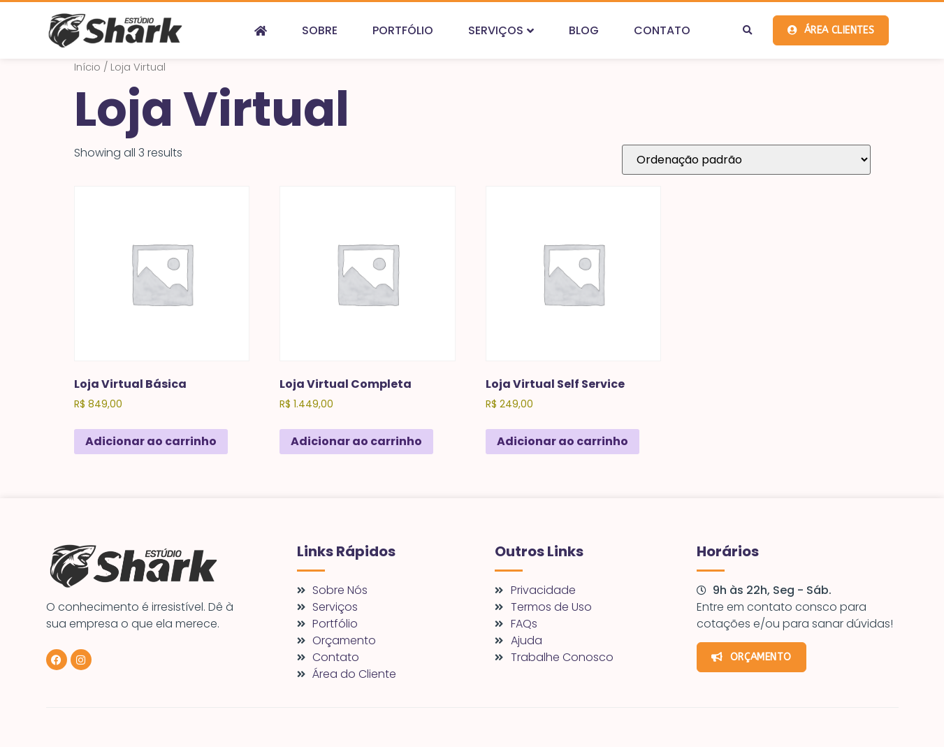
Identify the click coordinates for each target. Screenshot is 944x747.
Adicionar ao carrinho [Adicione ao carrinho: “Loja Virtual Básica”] (151, 441)
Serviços (501, 30)
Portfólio (402, 30)
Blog (584, 30)
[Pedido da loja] (746, 160)
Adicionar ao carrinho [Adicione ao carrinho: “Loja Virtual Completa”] (356, 441)
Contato (662, 30)
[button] (747, 30)
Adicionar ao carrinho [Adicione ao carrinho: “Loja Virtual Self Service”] (562, 441)
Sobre (319, 30)
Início (87, 67)
